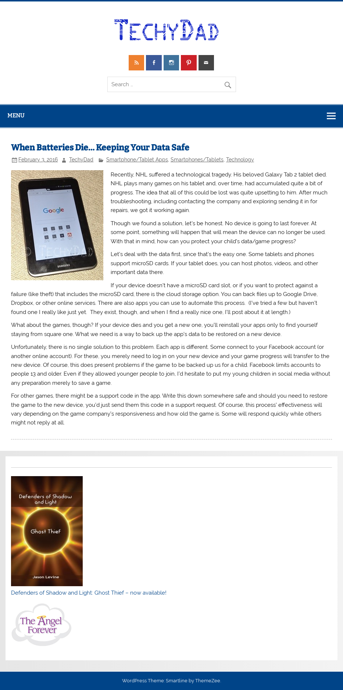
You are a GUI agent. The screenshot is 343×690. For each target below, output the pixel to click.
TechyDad (81, 160)
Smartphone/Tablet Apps (137, 160)
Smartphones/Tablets (197, 160)
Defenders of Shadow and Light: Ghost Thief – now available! (89, 592)
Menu (15, 115)
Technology (240, 160)
